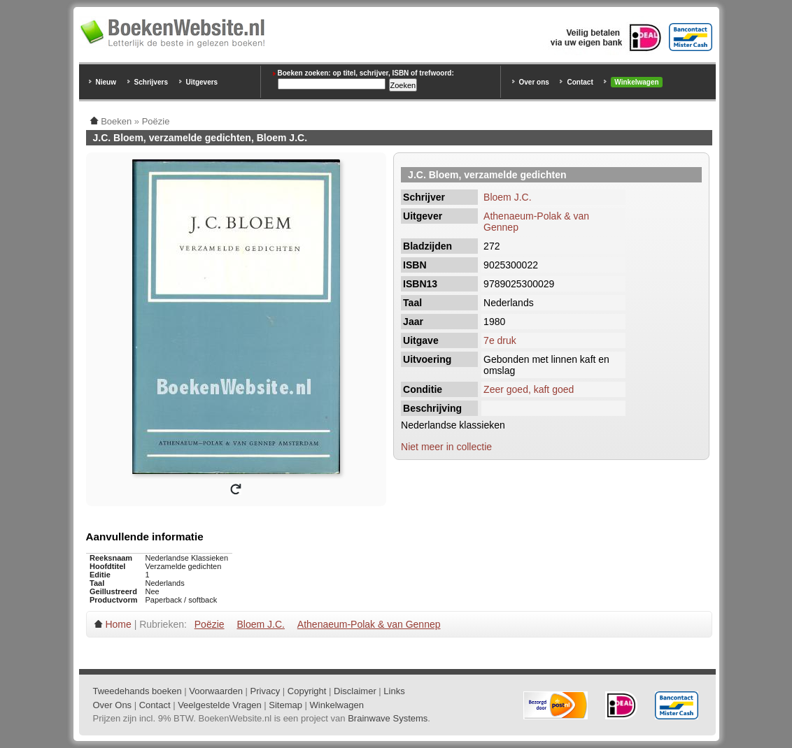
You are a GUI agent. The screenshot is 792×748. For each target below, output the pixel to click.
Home (118, 624)
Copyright (307, 691)
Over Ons (112, 705)
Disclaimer (355, 691)
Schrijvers (151, 82)
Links (393, 691)
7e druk (499, 340)
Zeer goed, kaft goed (528, 389)
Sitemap (285, 705)
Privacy (265, 691)
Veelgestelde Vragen (220, 705)
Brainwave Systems (387, 718)
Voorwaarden (216, 691)
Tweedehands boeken (137, 691)
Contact (580, 82)
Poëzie (210, 624)
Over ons (534, 82)
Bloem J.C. (507, 197)
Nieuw (106, 82)
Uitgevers (202, 82)
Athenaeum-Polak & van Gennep (369, 624)
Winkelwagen (636, 82)
